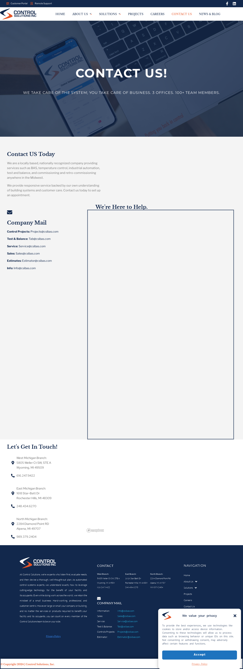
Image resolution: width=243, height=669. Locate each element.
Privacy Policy (199, 664)
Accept (200, 655)
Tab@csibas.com (125, 626)
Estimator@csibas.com (128, 636)
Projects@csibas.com (127, 631)
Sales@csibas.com (126, 616)
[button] (235, 616)
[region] (159, 494)
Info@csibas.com (125, 610)
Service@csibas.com (127, 621)
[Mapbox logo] (95, 530)
